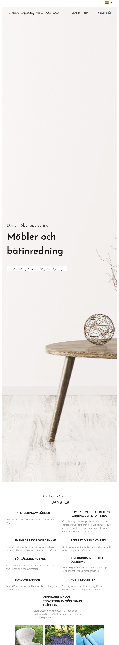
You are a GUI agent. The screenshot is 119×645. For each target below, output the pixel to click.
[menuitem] (76, 13)
